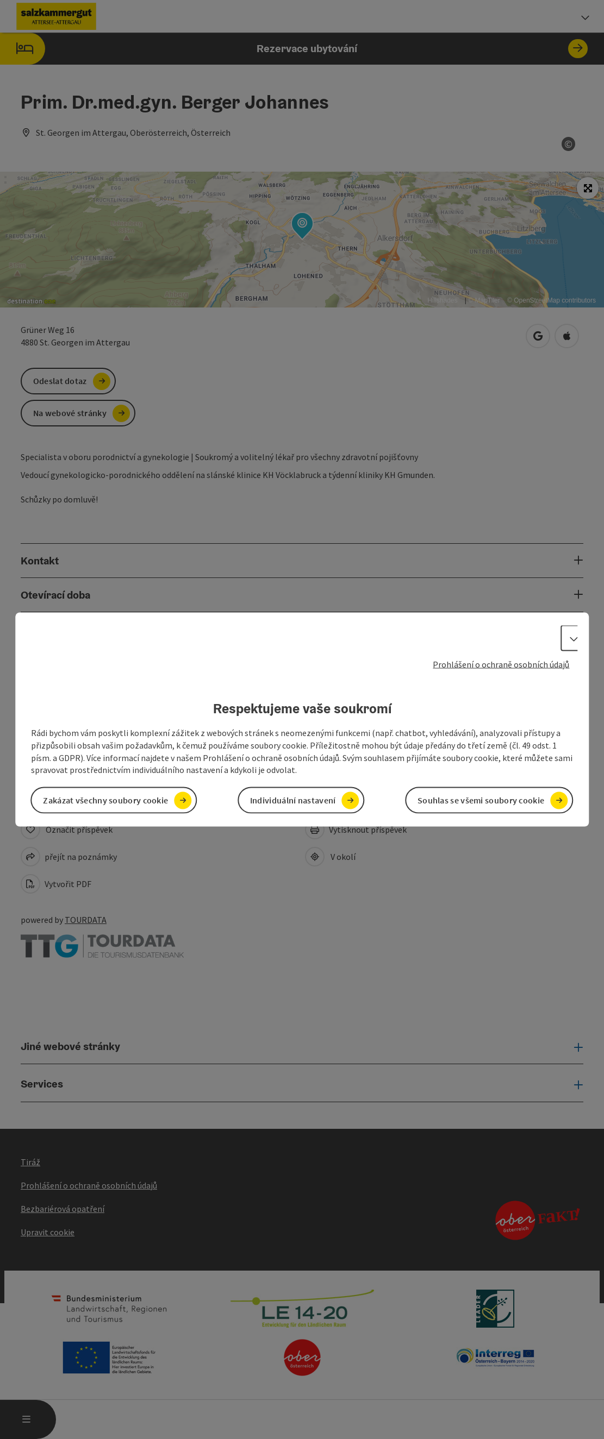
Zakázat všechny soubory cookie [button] (105, 800)
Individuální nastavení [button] (293, 800)
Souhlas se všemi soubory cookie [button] (481, 800)
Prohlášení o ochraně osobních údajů (501, 663)
